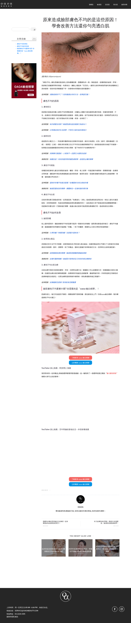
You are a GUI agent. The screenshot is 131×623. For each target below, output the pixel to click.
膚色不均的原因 (22, 44)
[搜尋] (33, 29)
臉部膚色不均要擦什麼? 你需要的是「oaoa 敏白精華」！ (25, 50)
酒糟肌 (91, 4)
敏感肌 (99, 4)
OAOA (80, 506)
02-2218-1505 (20, 614)
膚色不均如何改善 (23, 46)
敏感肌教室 (7, 6)
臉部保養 (124, 4)
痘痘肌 (107, 4)
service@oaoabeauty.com (26, 610)
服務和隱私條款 (12, 616)
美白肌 (115, 4)
